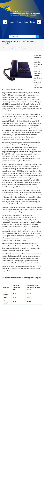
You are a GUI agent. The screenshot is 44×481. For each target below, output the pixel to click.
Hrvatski (19, 22)
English (32, 22)
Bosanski (12, 22)
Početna (4, 48)
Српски (26, 22)
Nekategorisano (12, 48)
